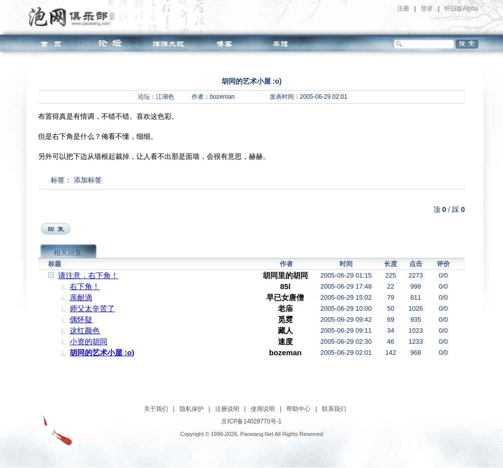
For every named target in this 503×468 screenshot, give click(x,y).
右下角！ (85, 286)
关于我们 (156, 408)
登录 (427, 8)
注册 (403, 8)
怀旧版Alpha (461, 8)
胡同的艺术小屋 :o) (102, 352)
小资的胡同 (88, 341)
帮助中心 (298, 408)
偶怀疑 (81, 319)
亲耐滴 (81, 297)
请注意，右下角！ (88, 275)
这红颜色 (85, 330)
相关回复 (68, 253)
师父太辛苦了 (92, 308)
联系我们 (334, 408)
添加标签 (88, 180)
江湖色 (165, 96)
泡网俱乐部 (74, 16)
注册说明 (227, 408)
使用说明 (263, 408)
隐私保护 (192, 408)
